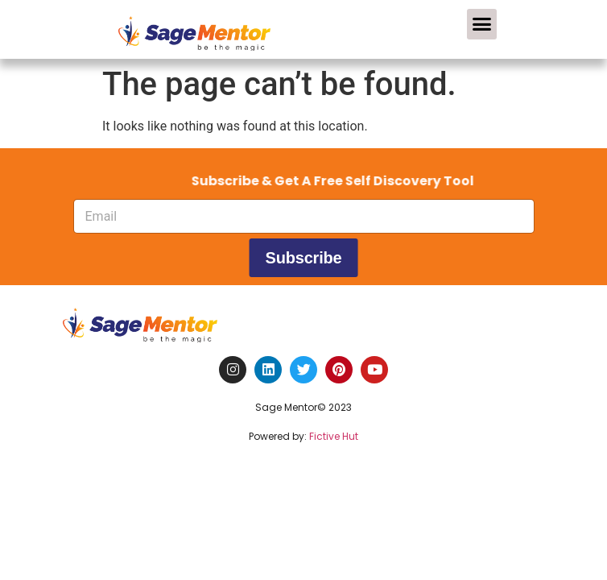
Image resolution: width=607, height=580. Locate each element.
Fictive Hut (333, 436)
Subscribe (304, 258)
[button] (482, 24)
